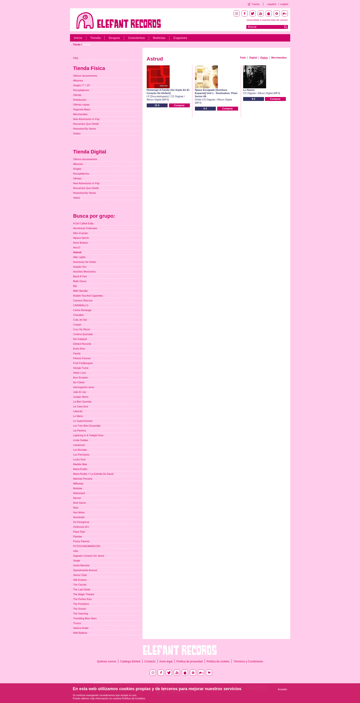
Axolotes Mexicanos (84, 271)
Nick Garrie (79, 502)
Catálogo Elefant (130, 661)
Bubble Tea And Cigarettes (88, 295)
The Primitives (81, 604)
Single (76, 560)
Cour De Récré (81, 329)
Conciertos (136, 38)
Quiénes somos (106, 661)
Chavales (78, 315)
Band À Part (80, 276)
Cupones (180, 38)
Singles (77, 168)
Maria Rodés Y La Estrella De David (93, 473)
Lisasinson (79, 445)
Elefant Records (82, 343)
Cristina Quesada (83, 334)
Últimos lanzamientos (85, 75)
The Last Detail (81, 589)
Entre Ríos (79, 348)
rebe (75, 551)
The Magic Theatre (83, 594)
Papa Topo (79, 531)
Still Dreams (80, 579)
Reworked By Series (84, 128)
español (271, 4)
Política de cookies (218, 661)
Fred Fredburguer (83, 363)
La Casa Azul (80, 406)
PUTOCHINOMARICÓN (86, 546)
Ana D (76, 247)
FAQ (75, 58)
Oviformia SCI (81, 526)
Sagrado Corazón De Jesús (88, 555)
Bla (75, 286)
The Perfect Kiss (82, 599)
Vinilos (77, 133)
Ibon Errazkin (80, 377)
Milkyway (78, 483)
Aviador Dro (80, 266)
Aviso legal (166, 661)
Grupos (114, 38)
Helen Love (79, 372)
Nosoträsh (79, 517)
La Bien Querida (82, 401)
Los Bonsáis (80, 449)
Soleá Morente (81, 565)
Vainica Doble (81, 628)
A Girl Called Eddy (83, 223)
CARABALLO (80, 305)
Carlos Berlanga (82, 310)
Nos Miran (79, 512)
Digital (253, 57)
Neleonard (79, 493)
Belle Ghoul (79, 281)
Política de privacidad (190, 661)
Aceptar (282, 689)
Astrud (86, 44)
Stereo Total (80, 575)
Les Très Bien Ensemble (87, 425)
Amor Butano (80, 242)
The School (79, 608)
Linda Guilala (80, 440)
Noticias (159, 38)
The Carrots (80, 584)
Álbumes (78, 80)
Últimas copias (81, 104)
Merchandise (279, 57)
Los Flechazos (81, 454)
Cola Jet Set (80, 319)
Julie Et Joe (79, 392)
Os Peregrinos (81, 522)
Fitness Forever (82, 358)
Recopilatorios (81, 90)
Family (77, 353)
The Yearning (80, 613)
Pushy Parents (81, 541)
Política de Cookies (133, 698)
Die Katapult (80, 339)
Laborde (77, 411)
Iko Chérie (79, 382)
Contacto (149, 661)
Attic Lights (79, 257)
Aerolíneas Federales (85, 228)
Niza (75, 507)
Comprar (179, 105)
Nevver (77, 498)
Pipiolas (77, 536)
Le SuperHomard (83, 421)
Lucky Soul (79, 459)
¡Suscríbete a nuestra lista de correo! (267, 20)
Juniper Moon (81, 396)
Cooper (77, 324)
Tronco (77, 623)
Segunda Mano (81, 109)
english (284, 4)
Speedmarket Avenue (85, 570)
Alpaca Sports (81, 237)
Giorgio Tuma (80, 368)
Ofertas (77, 95)
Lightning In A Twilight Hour (88, 435)
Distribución (79, 99)
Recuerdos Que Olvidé (86, 123)
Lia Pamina (79, 430)
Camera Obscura (83, 300)
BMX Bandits (80, 290)
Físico (264, 57)
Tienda (95, 38)
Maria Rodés (80, 469)
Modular (77, 488)
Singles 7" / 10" (81, 85)
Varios (76, 197)
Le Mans (78, 416)
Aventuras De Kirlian (84, 262)
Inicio (78, 38)
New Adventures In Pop (86, 119)
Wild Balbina (80, 632)
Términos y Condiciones (248, 661)
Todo (243, 57)
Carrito (255, 4)
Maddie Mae (80, 464)
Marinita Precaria (82, 478)
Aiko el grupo (80, 233)
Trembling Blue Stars (85, 618)
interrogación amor (83, 387)
